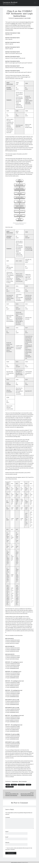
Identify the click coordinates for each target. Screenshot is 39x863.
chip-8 (8, 784)
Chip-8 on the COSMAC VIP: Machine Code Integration (11, 794)
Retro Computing (23, 781)
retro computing (9, 786)
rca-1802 (28, 784)
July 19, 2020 (27, 18)
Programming (15, 781)
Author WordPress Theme (15, 862)
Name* (7, 831)
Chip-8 (26, 22)
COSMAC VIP (14, 23)
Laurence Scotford (10, 2)
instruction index (9, 29)
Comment (7, 817)
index (31, 28)
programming (21, 784)
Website (7, 842)
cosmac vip (14, 784)
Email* (6, 837)
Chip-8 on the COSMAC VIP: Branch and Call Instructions (27, 794)
